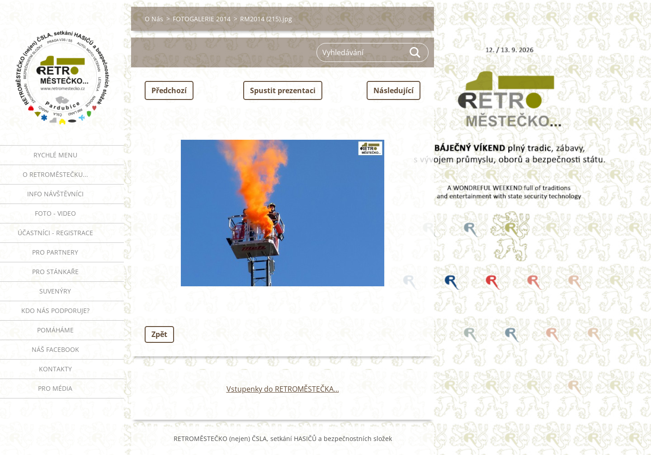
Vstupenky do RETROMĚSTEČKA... (282, 389)
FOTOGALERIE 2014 (202, 18)
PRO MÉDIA (55, 388)
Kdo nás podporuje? (55, 310)
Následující (393, 90)
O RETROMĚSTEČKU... (55, 174)
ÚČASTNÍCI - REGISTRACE (55, 232)
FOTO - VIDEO (55, 213)
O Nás (154, 18)
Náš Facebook (55, 349)
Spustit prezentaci (283, 90)
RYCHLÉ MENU (55, 155)
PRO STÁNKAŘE (55, 271)
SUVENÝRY (55, 291)
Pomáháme (55, 330)
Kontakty (55, 369)
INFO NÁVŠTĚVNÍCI (55, 194)
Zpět (159, 334)
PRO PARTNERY (55, 252)
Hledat (415, 52)
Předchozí (169, 90)
